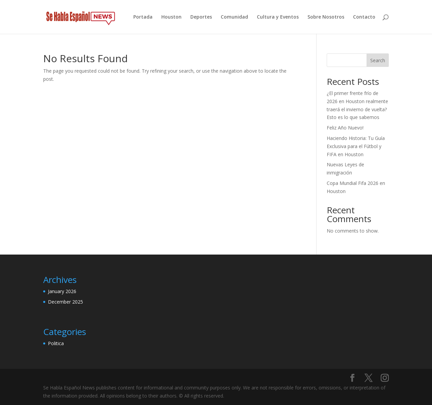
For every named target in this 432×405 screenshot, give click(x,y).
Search (377, 60)
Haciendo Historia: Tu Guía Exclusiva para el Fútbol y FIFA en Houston (356, 146)
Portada (143, 17)
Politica (56, 343)
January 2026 (62, 291)
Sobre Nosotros (325, 17)
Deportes (201, 17)
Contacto (364, 17)
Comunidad (234, 17)
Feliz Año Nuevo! (345, 127)
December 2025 (65, 302)
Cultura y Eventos (278, 17)
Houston (171, 17)
